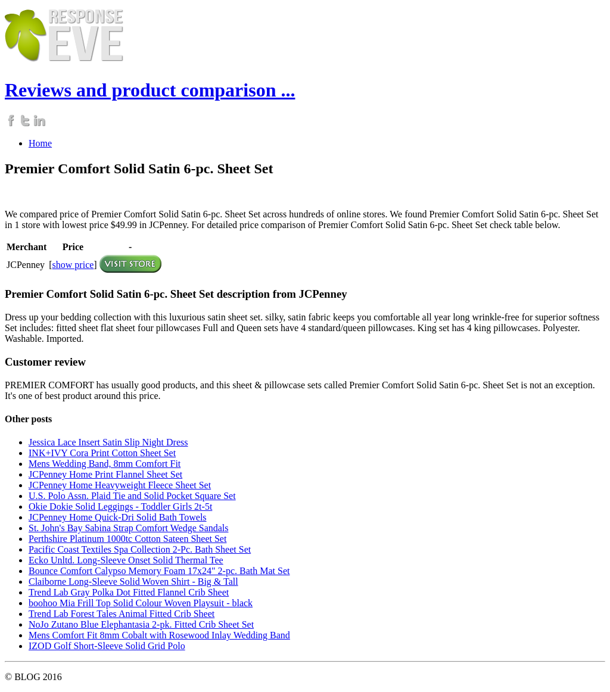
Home (40, 143)
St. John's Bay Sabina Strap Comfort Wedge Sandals (129, 528)
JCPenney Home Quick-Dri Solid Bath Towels (118, 517)
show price (73, 265)
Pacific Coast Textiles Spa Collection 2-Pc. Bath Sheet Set (140, 549)
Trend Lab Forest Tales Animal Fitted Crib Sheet (121, 614)
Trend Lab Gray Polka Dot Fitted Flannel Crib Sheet (129, 592)
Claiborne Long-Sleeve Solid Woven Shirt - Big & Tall (133, 581)
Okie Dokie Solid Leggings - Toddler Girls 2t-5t (120, 506)
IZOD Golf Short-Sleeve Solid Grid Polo (107, 646)
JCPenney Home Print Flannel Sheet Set (105, 474)
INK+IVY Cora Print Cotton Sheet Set (102, 453)
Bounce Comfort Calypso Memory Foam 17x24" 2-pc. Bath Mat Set (159, 571)
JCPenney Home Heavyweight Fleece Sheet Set (120, 485)
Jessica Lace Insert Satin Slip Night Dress (108, 442)
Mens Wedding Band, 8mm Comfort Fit (104, 464)
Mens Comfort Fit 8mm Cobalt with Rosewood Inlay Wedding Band (159, 635)
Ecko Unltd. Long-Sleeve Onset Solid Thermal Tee (126, 560)
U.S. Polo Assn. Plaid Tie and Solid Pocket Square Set (132, 496)
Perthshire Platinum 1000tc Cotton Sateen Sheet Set (127, 539)
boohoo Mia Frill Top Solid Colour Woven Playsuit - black (141, 603)
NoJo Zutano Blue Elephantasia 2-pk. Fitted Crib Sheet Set (141, 624)
